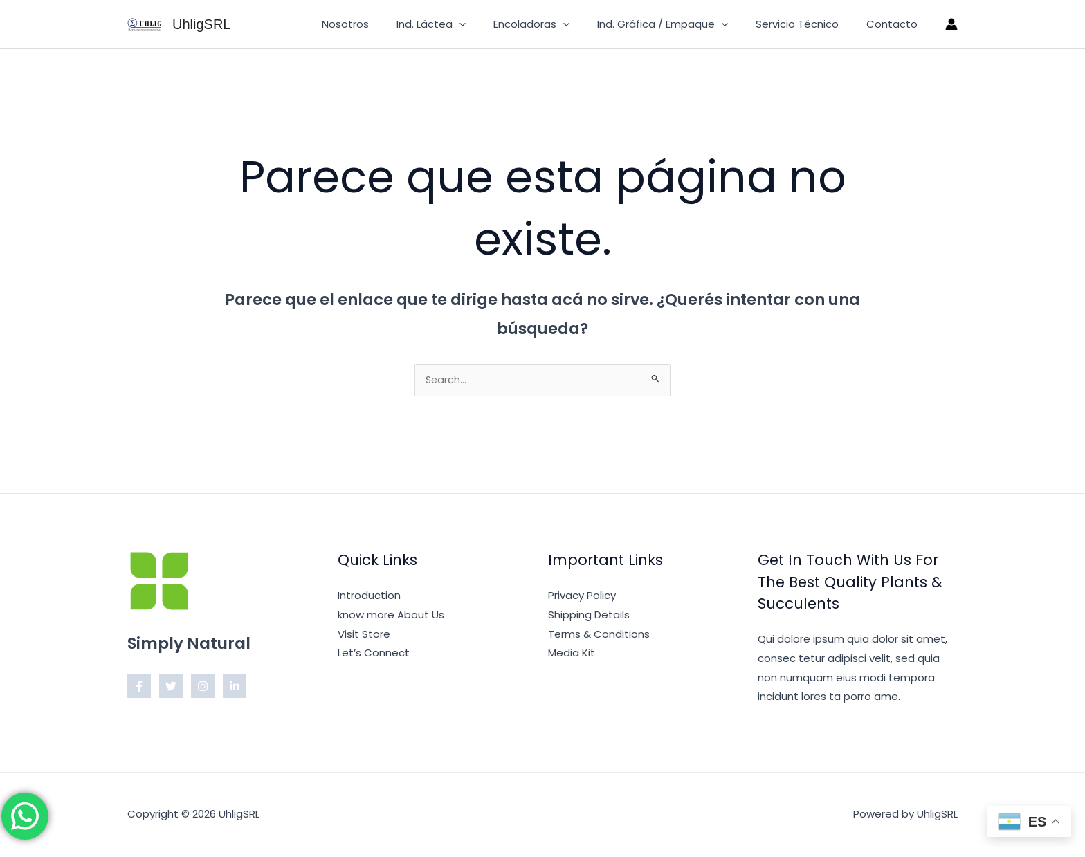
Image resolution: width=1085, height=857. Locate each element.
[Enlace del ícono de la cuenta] (951, 24)
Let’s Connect (374, 654)
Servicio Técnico (807, 24)
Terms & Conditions (599, 635)
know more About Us (391, 616)
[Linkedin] (234, 687)
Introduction (369, 596)
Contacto (895, 24)
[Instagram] (203, 687)
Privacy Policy (582, 596)
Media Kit (571, 654)
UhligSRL (201, 24)
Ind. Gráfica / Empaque (679, 24)
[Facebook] (139, 687)
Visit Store (364, 635)
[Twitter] (171, 687)
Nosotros (383, 24)
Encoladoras (556, 24)
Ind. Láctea (462, 24)
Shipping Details (589, 616)
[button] (490, 24)
